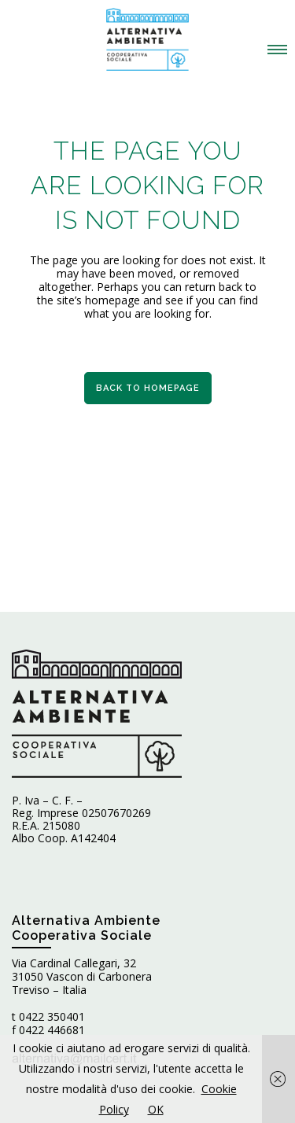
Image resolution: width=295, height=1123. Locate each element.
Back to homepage (148, 388)
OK (156, 1109)
